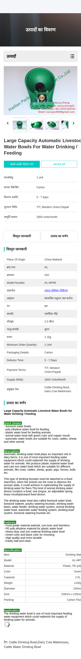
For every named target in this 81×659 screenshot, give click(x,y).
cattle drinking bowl (23, 642)
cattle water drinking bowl (22, 647)
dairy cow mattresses (53, 642)
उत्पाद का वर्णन (59, 236)
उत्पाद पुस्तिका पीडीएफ (56, 290)
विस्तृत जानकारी (22, 236)
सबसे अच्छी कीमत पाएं (22, 164)
